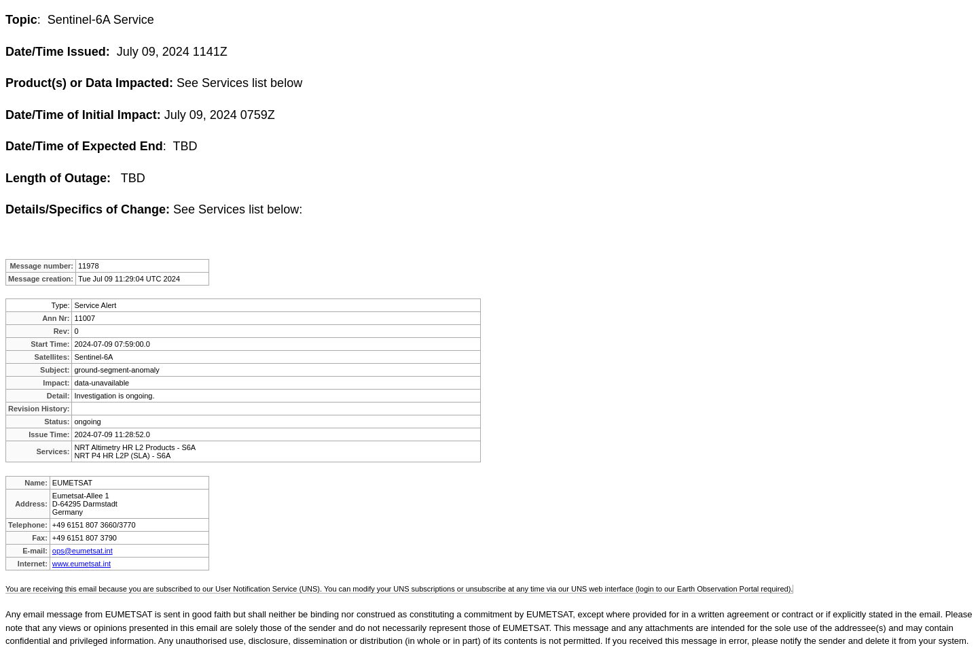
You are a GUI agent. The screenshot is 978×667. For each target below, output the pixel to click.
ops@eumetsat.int (82, 551)
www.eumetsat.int (81, 564)
